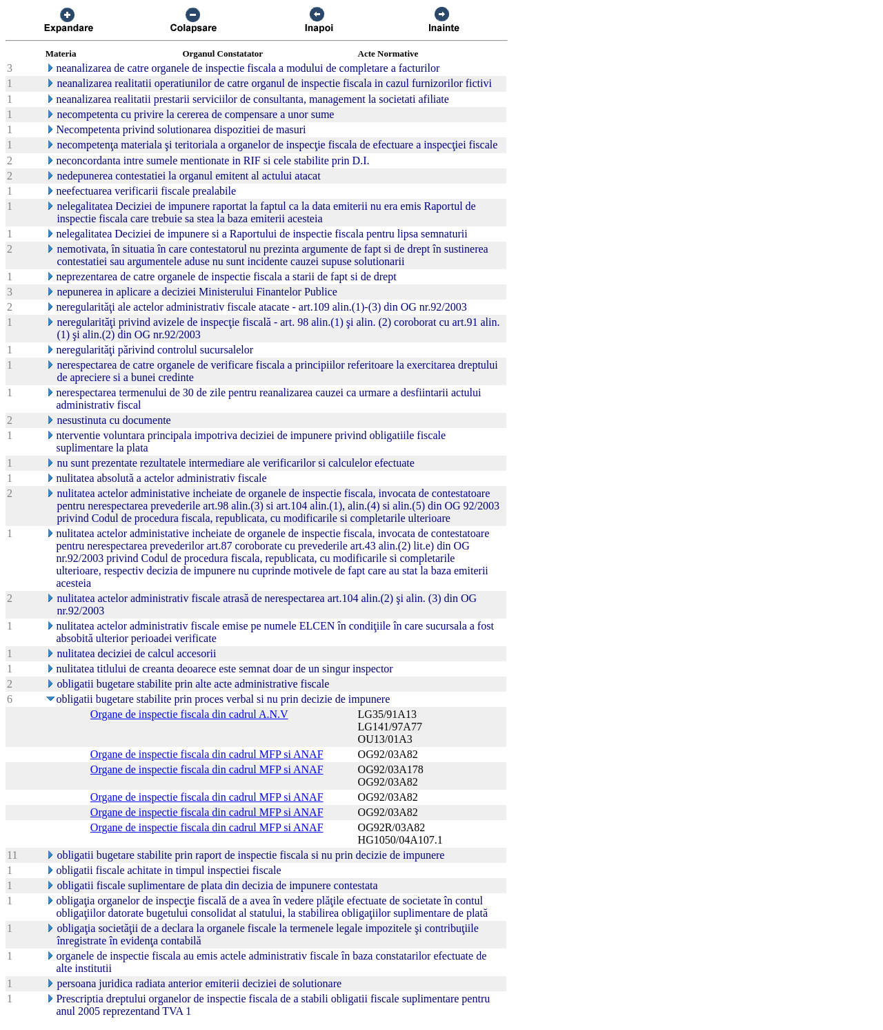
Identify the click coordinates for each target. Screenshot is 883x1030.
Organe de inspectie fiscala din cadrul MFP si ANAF (207, 754)
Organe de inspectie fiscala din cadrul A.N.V (189, 714)
